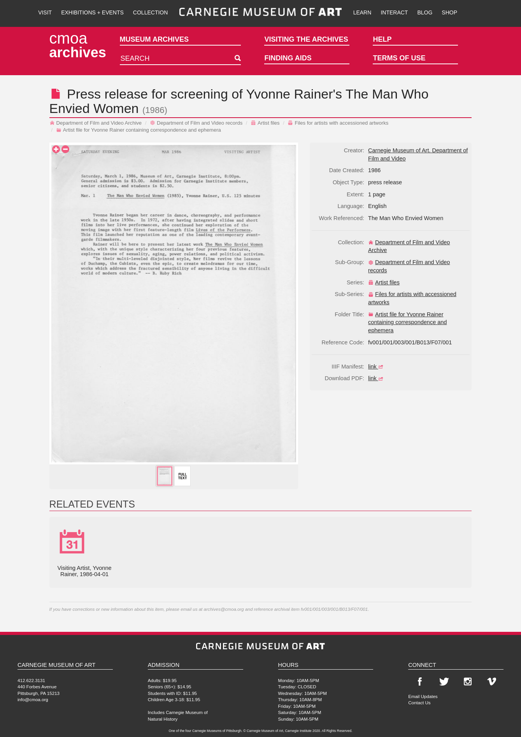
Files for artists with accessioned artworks (338, 123)
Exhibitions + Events (92, 12)
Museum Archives (154, 39)
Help (382, 39)
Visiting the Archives (306, 39)
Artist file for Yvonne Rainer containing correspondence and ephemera (138, 130)
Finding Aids (287, 58)
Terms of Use (399, 58)
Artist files (265, 123)
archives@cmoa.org (224, 609)
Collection (150, 12)
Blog (424, 12)
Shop (449, 12)
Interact (394, 12)
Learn (362, 12)
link (376, 366)
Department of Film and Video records (196, 123)
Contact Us (419, 702)
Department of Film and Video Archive (95, 123)
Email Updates (422, 696)
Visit (45, 12)
